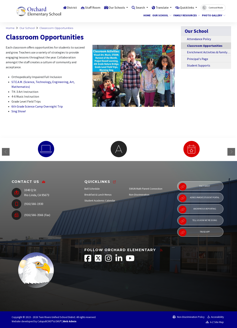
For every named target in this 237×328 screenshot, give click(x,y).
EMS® (58, 321)
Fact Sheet (194, 187)
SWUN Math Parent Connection (145, 188)
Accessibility (216, 317)
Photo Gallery (212, 15)
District (69, 7)
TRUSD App (194, 232)
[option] (46, 149)
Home (146, 15)
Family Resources (185, 15)
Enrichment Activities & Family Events (209, 52)
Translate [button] (161, 7)
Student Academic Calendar (99, 200)
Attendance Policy (199, 39)
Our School (160, 15)
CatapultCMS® (45, 321)
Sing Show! (18, 111)
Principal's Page (197, 59)
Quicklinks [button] (186, 7)
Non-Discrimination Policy (188, 317)
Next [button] (231, 152)
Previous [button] (6, 152)
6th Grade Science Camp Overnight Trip (37, 106)
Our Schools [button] (114, 7)
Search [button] (139, 7)
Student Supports (198, 65)
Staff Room (90, 7)
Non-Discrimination (139, 194)
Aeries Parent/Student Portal (199, 198)
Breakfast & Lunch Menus (97, 194)
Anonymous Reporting (197, 209)
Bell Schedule (92, 188)
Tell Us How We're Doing (198, 221)
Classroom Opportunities (56, 28)
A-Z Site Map (215, 322)
